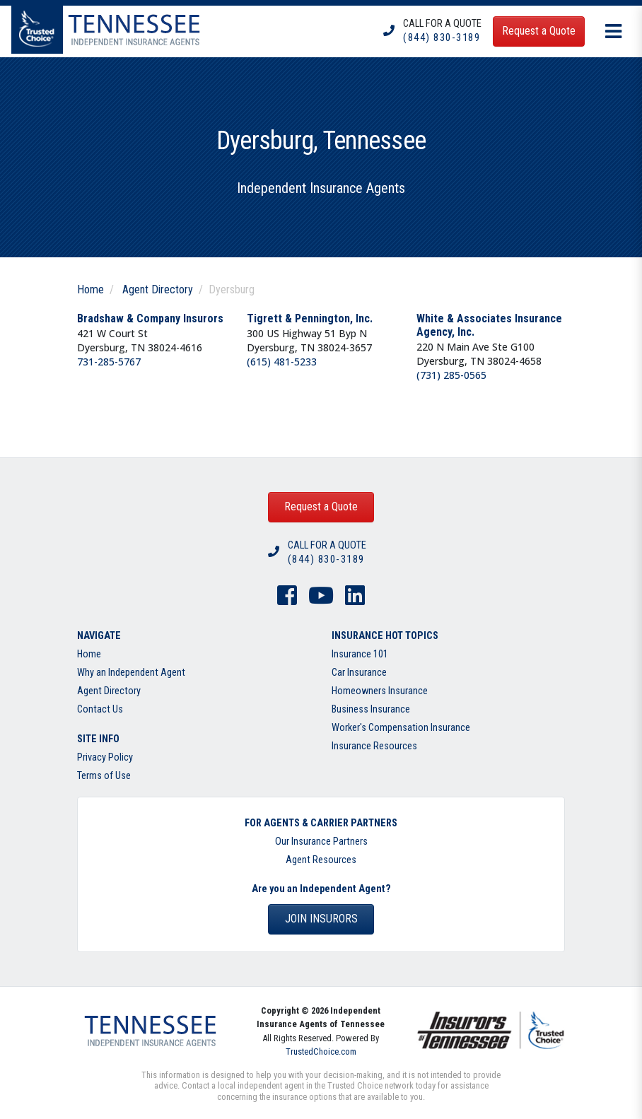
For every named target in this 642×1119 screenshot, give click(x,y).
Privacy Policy (105, 757)
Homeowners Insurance (380, 691)
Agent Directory (157, 289)
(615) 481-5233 (282, 361)
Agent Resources (321, 860)
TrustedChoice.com (321, 1051)
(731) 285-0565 (451, 375)
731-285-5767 (109, 361)
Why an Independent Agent (131, 673)
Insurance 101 (360, 654)
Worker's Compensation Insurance (401, 728)
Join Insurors (321, 918)
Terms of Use (104, 776)
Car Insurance (359, 673)
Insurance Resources (374, 746)
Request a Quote (321, 506)
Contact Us (100, 709)
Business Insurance (371, 709)
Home (90, 289)
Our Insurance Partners (321, 842)
